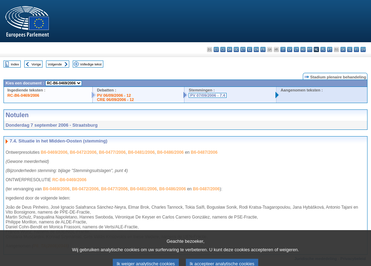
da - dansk (229, 49)
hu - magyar (303, 49)
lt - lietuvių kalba (296, 49)
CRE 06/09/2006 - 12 (115, 99)
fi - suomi (356, 49)
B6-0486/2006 (170, 152)
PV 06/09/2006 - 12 (114, 95)
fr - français (263, 49)
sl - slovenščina (349, 49)
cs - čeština (223, 49)
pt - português (329, 49)
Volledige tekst (91, 64)
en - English (256, 49)
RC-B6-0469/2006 (23, 95)
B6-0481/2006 (141, 152)
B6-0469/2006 (54, 152)
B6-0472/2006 (83, 152)
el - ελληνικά (249, 49)
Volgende (55, 64)
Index (15, 64)
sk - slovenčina (343, 49)
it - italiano (283, 49)
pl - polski (323, 49)
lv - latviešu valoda (289, 49)
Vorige (36, 64)
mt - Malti (309, 49)
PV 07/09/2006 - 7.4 (207, 95)
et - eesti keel (243, 49)
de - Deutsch (236, 49)
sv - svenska (363, 49)
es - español (216, 49)
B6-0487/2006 (204, 152)
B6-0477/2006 (112, 152)
